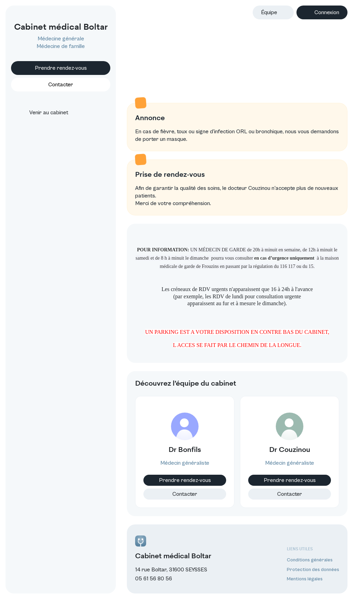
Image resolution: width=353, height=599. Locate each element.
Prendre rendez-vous (61, 68)
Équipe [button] (269, 12)
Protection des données (313, 569)
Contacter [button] (60, 84)
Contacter (184, 494)
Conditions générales (310, 560)
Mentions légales (305, 579)
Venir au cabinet (42, 112)
